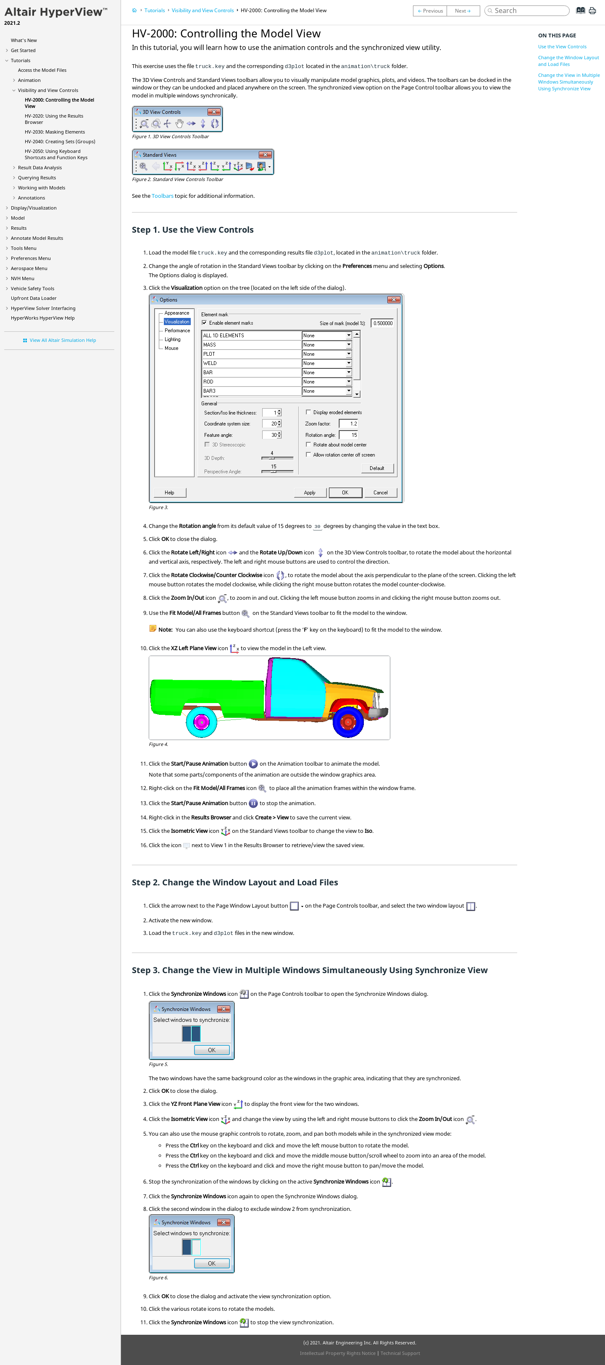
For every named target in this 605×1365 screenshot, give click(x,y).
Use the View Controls (562, 46)
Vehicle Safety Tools (32, 288)
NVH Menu (22, 278)
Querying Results (37, 177)
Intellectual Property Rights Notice (338, 1353)
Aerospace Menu (29, 268)
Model (18, 218)
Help (43, 318)
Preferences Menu (31, 258)
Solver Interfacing (43, 308)
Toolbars (163, 196)
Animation (29, 80)
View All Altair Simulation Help (63, 340)
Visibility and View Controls (48, 90)
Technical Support (400, 1353)
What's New (24, 40)
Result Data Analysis (40, 167)
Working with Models (41, 187)
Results (18, 228)
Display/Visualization (34, 208)
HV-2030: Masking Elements (55, 132)
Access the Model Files (42, 70)
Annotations (31, 197)
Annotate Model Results (37, 238)
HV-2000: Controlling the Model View (283, 10)
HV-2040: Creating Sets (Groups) (60, 141)
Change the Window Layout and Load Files (568, 60)
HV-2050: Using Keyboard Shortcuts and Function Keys (56, 154)
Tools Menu (24, 248)
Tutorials (20, 60)
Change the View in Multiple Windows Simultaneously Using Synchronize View (569, 82)
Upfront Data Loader (34, 298)
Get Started (23, 50)
